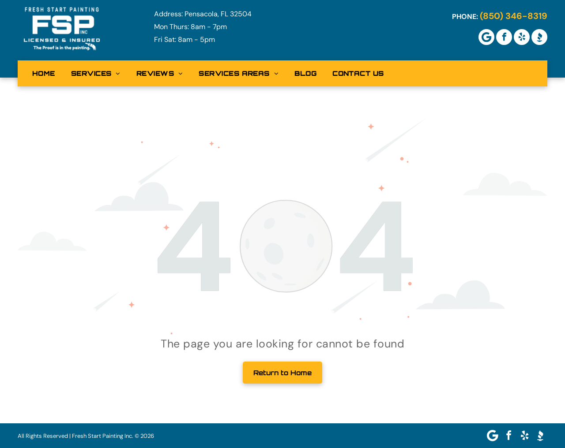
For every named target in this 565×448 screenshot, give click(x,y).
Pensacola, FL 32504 (218, 14)
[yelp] (522, 37)
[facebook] (504, 37)
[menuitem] (43, 73)
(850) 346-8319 (513, 16)
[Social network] (539, 37)
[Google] (486, 37)
